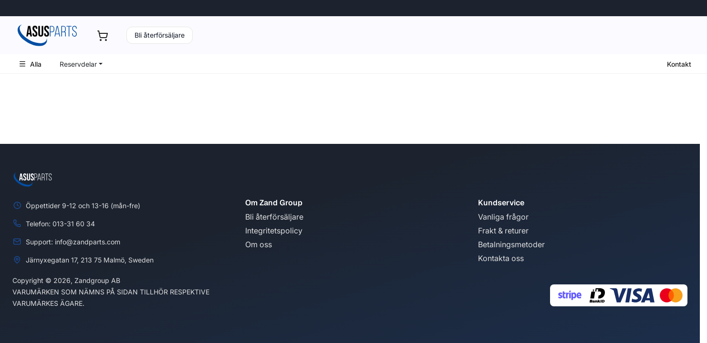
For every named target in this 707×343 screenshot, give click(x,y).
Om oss (258, 244)
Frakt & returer (503, 230)
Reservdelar (78, 64)
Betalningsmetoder (511, 244)
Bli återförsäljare (160, 35)
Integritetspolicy (273, 230)
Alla (30, 64)
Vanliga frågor (503, 217)
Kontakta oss (501, 258)
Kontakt (679, 64)
